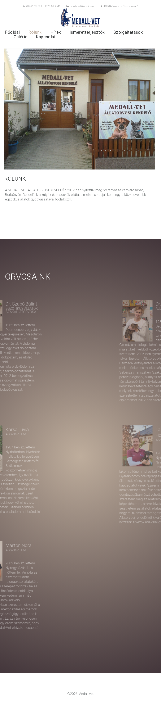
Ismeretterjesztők (87, 32)
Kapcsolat (46, 37)
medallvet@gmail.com (80, 6)
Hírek (55, 32)
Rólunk (35, 32)
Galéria (20, 37)
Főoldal (12, 32)
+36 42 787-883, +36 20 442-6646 (41, 6)
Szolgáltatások (128, 32)
